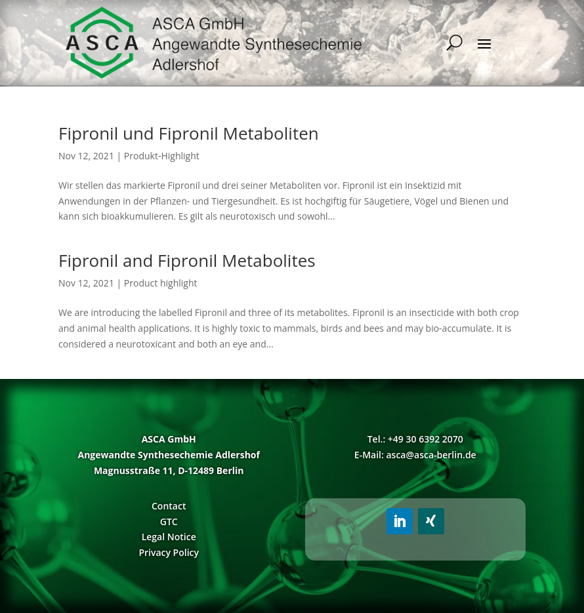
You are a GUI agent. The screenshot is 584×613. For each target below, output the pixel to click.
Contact (169, 506)
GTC (169, 521)
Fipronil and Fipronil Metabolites (187, 260)
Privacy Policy (168, 552)
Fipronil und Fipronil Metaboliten (188, 133)
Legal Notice (169, 536)
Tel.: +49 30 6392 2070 (415, 439)
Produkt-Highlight (161, 155)
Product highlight (161, 283)
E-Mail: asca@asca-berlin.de (415, 454)
